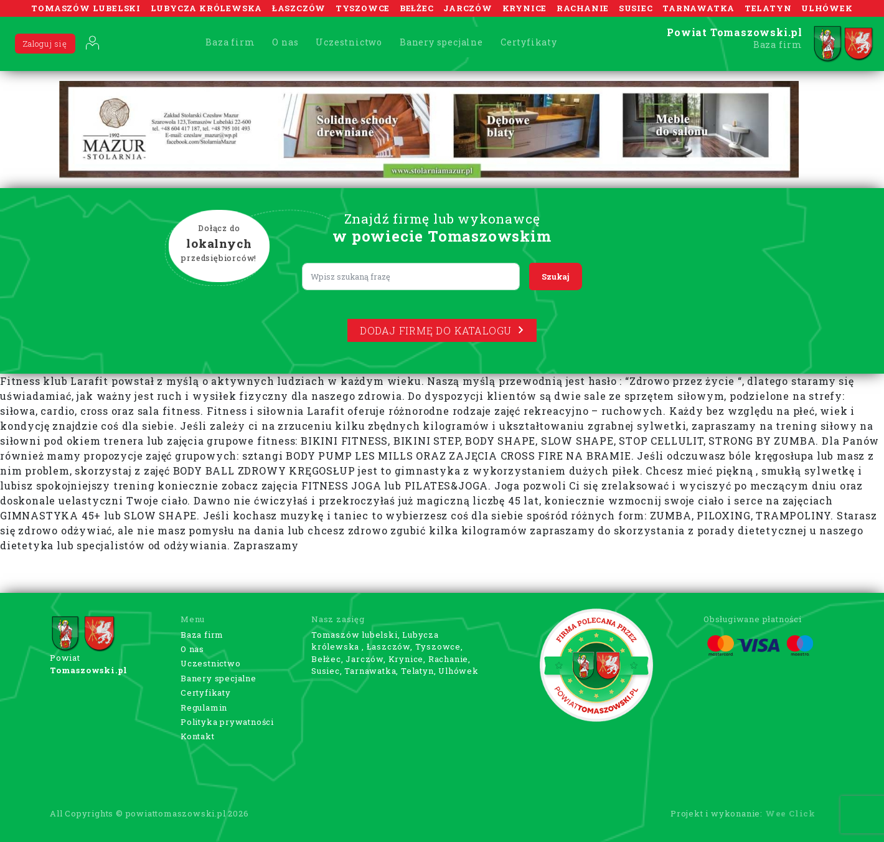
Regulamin (204, 707)
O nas (285, 42)
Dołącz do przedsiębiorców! (219, 243)
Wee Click (790, 813)
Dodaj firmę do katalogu (442, 330)
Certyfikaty (529, 42)
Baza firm (230, 42)
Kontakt (198, 736)
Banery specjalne (441, 42)
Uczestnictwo (349, 42)
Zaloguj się (45, 43)
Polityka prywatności (227, 721)
